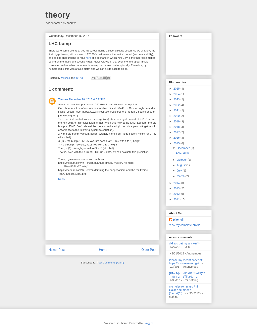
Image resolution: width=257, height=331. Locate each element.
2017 (177, 132)
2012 (177, 193)
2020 (177, 115)
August (181, 165)
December (183, 148)
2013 (177, 188)
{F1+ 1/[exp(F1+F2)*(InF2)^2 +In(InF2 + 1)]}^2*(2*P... (187, 275)
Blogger (148, 323)
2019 (177, 121)
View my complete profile (184, 225)
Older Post (148, 249)
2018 (177, 126)
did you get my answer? (184, 243)
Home (103, 249)
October (182, 159)
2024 (177, 94)
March (181, 176)
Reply (61, 179)
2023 (177, 99)
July (180, 170)
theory (57, 14)
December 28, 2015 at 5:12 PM (87, 99)
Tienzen (63, 99)
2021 (177, 110)
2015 (177, 143)
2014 (177, 183)
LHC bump (183, 152)
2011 (177, 199)
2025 (177, 88)
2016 (177, 137)
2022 (177, 105)
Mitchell (178, 219)
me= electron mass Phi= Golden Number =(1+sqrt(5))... (184, 290)
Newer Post (57, 249)
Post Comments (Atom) (110, 262)
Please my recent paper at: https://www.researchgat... (186, 261)
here (88, 57)
